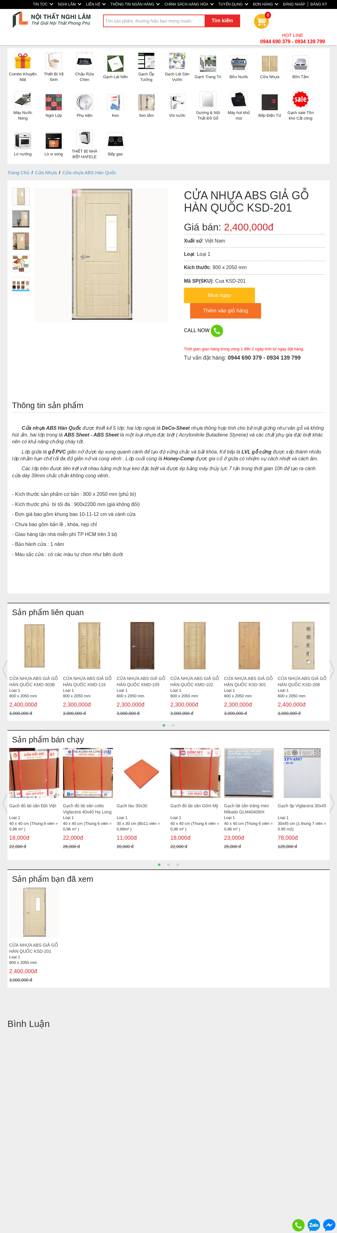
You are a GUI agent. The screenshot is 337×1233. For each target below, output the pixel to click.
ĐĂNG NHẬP (294, 4)
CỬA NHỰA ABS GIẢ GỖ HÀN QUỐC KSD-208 (302, 681)
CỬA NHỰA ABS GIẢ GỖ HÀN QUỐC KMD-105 (141, 681)
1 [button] (164, 725)
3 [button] (178, 865)
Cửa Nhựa (46, 172)
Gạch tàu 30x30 (132, 805)
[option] (34, 670)
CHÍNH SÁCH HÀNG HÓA (189, 4)
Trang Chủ (18, 172)
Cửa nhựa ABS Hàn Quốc (89, 172)
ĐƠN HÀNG (265, 4)
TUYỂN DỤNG (233, 4)
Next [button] (332, 669)
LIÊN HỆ (96, 4)
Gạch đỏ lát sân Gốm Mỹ (194, 805)
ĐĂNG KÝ (318, 4)
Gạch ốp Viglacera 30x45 (302, 805)
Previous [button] (4, 669)
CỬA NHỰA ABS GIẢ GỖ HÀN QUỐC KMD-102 (194, 681)
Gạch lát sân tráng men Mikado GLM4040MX (246, 808)
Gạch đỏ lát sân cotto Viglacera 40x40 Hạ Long (87, 808)
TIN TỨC (43, 4)
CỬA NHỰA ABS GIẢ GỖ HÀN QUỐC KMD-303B (33, 681)
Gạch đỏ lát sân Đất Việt (32, 805)
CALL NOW (203, 331)
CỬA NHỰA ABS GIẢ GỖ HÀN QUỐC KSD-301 (248, 681)
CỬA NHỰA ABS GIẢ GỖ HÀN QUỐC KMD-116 (87, 681)
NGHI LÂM (69, 4)
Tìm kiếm (222, 20)
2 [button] (173, 725)
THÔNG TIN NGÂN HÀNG (135, 4)
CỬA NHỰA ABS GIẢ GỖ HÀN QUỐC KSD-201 (33, 948)
